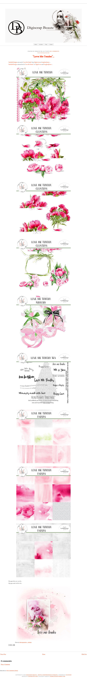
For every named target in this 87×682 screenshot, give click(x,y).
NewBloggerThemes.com (57, 676)
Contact (51, 44)
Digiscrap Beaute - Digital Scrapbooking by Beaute (42, 674)
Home (36, 44)
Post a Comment (5, 664)
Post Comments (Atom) (12, 670)
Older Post (84, 654)
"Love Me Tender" (27, 62)
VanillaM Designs (12, 62)
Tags (46, 44)
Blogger (68, 674)
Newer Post (3, 654)
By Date (41, 44)
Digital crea (37, 62)
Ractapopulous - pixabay (26, 642)
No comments (54, 51)
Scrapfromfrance (45, 62)
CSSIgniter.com (33, 676)
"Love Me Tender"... (43, 56)
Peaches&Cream (43, 52)
